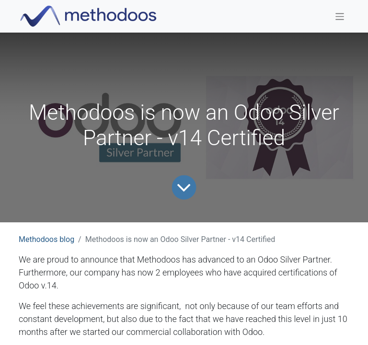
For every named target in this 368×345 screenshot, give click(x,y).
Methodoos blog (46, 239)
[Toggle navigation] (340, 16)
